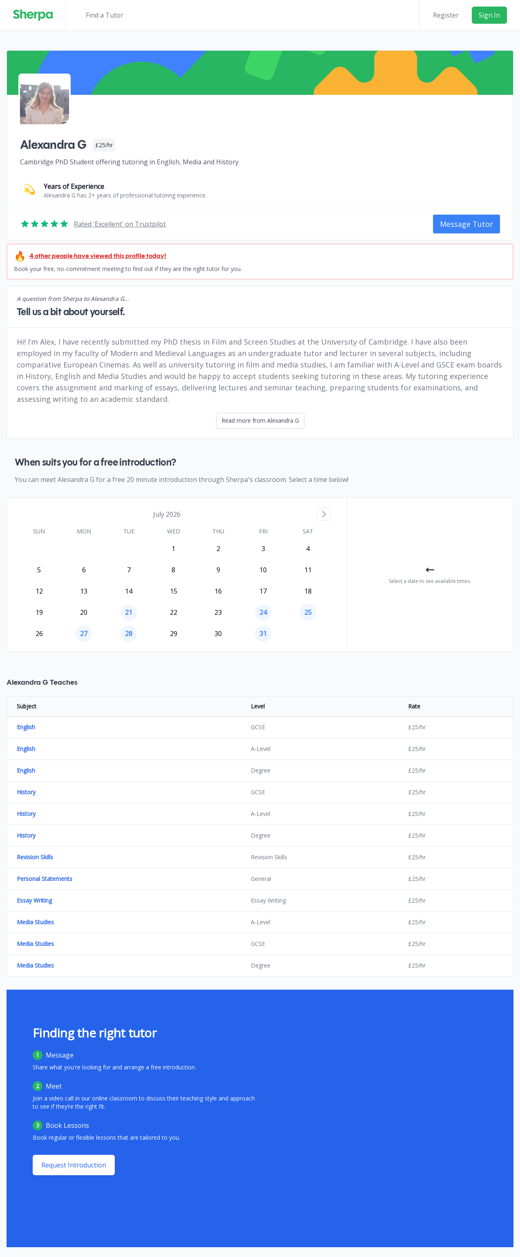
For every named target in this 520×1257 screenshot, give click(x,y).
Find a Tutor (104, 15)
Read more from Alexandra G (260, 420)
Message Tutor (466, 224)
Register (446, 15)
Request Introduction (73, 1165)
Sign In (489, 15)
